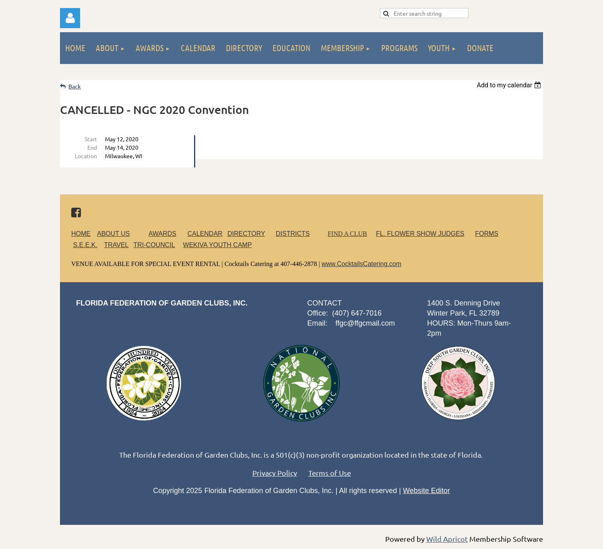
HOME (81, 233)
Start (91, 138)
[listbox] (510, 85)
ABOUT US (113, 233)
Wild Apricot (447, 539)
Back (74, 86)
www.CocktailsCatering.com (361, 263)
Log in (70, 18)
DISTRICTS (293, 233)
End (92, 147)
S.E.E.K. (85, 244)
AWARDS (167, 233)
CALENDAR (205, 233)
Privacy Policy (274, 473)
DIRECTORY (246, 233)
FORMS (486, 233)
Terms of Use (329, 473)
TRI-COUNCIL (154, 244)
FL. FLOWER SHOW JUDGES (420, 233)
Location (86, 155)
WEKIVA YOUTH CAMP (217, 244)
